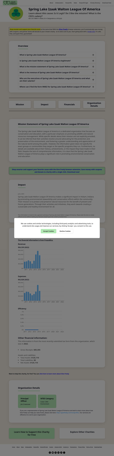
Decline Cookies (65, 231)
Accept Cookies (48, 231)
